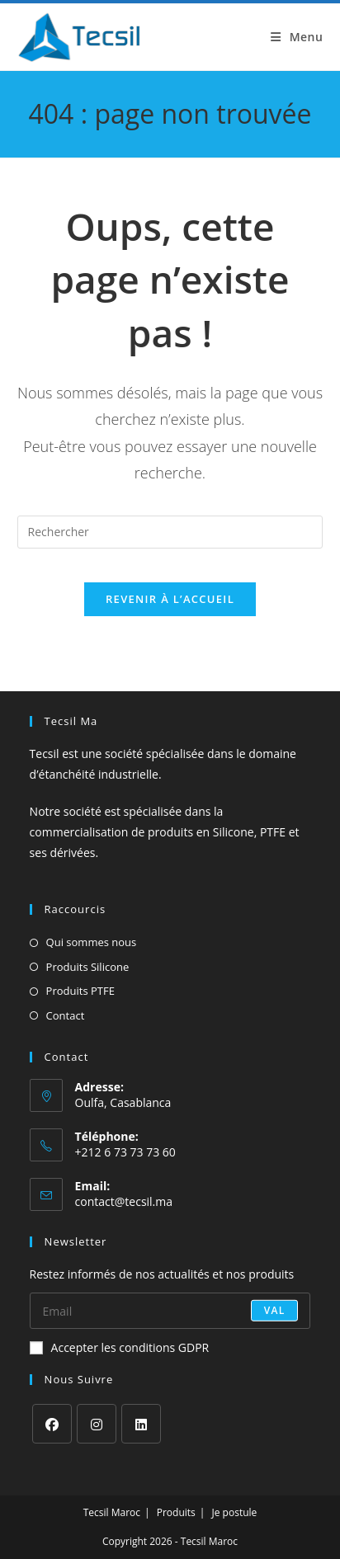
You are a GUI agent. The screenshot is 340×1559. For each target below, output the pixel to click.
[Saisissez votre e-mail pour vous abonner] (170, 1311)
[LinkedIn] (141, 1424)
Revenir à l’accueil (170, 598)
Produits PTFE (80, 990)
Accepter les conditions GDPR (120, 1347)
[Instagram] (96, 1424)
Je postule (234, 1512)
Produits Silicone (88, 966)
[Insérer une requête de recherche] (170, 532)
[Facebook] (52, 1424)
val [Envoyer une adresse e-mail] (275, 1310)
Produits (176, 1512)
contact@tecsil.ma (123, 1201)
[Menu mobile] (297, 37)
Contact (65, 1015)
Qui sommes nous (91, 942)
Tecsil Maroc (111, 1512)
